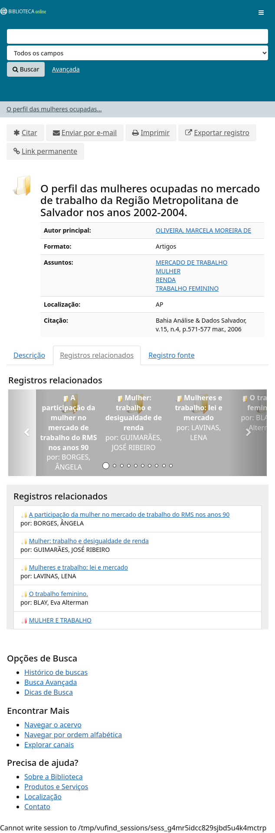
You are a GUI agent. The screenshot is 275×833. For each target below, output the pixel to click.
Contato (37, 806)
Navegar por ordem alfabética (73, 734)
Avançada (66, 69)
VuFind (21, 13)
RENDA (166, 280)
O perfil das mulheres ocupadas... (54, 109)
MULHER (168, 271)
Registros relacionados (97, 355)
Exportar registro (221, 132)
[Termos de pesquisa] (137, 36)
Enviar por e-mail (89, 132)
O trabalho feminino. (58, 594)
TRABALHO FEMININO (187, 288)
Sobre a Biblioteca (53, 776)
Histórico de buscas (56, 672)
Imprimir (155, 132)
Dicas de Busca (48, 692)
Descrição (29, 355)
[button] (27, 432)
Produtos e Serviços (56, 786)
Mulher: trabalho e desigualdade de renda (89, 541)
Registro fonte (171, 355)
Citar (29, 132)
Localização (43, 796)
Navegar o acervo (53, 724)
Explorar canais (49, 744)
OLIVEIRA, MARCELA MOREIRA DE (203, 230)
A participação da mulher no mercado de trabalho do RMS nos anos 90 (129, 514)
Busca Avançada (50, 682)
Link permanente (49, 151)
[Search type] (137, 52)
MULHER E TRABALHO (60, 620)
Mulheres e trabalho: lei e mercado (78, 567)
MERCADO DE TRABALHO (192, 262)
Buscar (26, 69)
